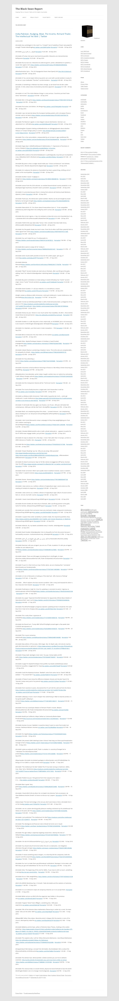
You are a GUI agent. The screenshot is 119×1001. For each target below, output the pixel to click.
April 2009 (83, 479)
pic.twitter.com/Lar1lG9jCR (24, 933)
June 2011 (83, 424)
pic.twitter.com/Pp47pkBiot (45, 951)
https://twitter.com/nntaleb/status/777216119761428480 (38, 754)
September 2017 (85, 260)
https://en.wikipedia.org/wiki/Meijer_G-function (41, 148)
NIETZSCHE (93, 159)
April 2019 (83, 218)
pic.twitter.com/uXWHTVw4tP (51, 666)
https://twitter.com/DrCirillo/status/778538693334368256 (52, 600)
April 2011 (83, 428)
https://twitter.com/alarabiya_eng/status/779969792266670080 (42, 343)
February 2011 (84, 433)
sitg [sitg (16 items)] (99, 535)
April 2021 (83, 178)
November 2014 (85, 334)
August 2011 (84, 420)
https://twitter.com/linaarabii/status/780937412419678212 (35, 240)
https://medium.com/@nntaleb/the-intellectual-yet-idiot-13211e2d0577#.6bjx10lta (41, 690)
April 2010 (83, 455)
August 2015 (84, 314)
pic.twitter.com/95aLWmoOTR (44, 920)
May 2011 (83, 426)
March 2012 (84, 404)
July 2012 (83, 396)
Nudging (53, 975)
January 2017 (84, 277)
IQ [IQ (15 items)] (92, 521)
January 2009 (84, 485)
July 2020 (83, 192)
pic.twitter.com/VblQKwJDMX (42, 512)
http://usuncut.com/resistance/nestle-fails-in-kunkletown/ (41, 718)
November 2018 (85, 229)
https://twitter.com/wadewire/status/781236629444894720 (51, 201)
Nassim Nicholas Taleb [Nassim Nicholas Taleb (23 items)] (90, 526)
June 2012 (83, 398)
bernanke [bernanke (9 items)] (83, 513)
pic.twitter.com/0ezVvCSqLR (62, 464)
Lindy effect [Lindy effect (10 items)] (84, 522)
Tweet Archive (58, 17)
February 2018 (84, 249)
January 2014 (84, 356)
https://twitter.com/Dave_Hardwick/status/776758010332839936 (41, 826)
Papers (82, 130)
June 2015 (83, 319)
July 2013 (83, 369)
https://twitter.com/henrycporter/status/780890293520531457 (37, 249)
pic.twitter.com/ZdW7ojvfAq (41, 47)
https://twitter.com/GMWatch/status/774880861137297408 (34, 962)
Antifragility (84, 102)
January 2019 (84, 224)
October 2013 (84, 363)
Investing (83, 123)
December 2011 (85, 411)
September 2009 (85, 470)
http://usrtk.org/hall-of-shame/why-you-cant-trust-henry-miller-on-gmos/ (44, 960)
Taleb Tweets (46, 17)
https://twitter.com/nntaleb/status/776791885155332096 (49, 811)
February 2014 (84, 354)
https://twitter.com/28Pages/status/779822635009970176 (49, 352)
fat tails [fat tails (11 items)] (88, 520)
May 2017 (83, 268)
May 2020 (83, 194)
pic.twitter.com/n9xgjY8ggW (43, 912)
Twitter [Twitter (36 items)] (84, 539)
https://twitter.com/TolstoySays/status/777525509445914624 (48, 734)
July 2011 (83, 422)
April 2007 (83, 499)
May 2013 (83, 374)
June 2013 (83, 371)
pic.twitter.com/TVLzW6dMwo (47, 727)
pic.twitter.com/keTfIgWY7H (42, 675)
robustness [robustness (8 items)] (95, 533)
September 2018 (85, 233)
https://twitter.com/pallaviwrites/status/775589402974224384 (35, 942)
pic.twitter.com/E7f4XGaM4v (53, 106)
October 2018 (84, 231)
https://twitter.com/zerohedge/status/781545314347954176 (50, 115)
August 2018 (84, 235)
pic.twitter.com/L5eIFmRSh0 (24, 150)
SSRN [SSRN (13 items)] (98, 537)
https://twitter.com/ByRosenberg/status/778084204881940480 (42, 637)
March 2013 (84, 378)
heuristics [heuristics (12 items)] (84, 521)
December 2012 (85, 385)
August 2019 (84, 209)
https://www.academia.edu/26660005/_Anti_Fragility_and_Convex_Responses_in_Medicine (43, 519)
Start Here (83, 137)
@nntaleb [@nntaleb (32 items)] (85, 509)
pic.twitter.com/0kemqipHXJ (60, 335)
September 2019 (85, 207)
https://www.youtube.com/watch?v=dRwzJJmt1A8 (39, 464)
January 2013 (84, 382)
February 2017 (84, 275)
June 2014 (83, 345)
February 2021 (84, 181)
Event (82, 113)
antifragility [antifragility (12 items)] (84, 512)
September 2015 (85, 312)
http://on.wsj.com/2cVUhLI (29, 872)
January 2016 (84, 303)
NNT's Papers (84, 60)
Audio (82, 106)
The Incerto (68, 975)
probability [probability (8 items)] (83, 533)
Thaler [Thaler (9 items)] (86, 538)
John (44, 977)
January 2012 (84, 409)
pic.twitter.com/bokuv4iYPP (28, 258)
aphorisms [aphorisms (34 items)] (93, 511)
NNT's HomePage (85, 64)
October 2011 (84, 415)
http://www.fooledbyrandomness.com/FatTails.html (31, 453)
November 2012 (85, 387)
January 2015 (84, 330)
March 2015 (84, 325)
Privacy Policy (34, 17)
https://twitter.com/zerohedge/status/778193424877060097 (37, 657)
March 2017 (84, 273)
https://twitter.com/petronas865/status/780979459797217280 (49, 231)
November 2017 (85, 255)
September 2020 (85, 187)
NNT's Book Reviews (86, 69)
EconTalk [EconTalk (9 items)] (99, 517)
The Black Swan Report (29, 8)
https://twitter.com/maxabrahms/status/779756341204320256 (54, 376)
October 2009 (84, 468)
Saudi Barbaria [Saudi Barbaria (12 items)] (92, 535)
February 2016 (84, 301)
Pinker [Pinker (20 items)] (83, 532)
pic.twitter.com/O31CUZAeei (50, 681)
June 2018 (83, 240)
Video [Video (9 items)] (89, 540)
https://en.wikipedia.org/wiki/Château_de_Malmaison (32, 940)
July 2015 (83, 317)
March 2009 (84, 481)
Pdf (81, 132)
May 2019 (83, 216)
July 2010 (83, 448)
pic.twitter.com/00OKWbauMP (42, 124)
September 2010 (85, 444)
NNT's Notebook (85, 71)
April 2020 (83, 196)
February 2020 (84, 200)
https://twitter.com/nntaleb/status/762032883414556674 (40, 629)
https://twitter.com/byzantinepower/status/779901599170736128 (52, 100)
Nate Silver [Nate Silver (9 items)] (98, 530)
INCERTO (83, 121)
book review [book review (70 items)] (88, 515)
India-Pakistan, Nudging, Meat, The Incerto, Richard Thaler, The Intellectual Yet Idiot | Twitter (43, 35)
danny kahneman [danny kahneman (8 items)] (85, 517)
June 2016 (83, 292)
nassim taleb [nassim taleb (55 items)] (88, 528)
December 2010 (85, 437)
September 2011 (85, 417)
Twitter (31, 975)
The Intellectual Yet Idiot (22, 977)
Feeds (82, 117)
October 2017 (84, 257)
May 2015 (83, 321)
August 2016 (84, 288)
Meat (49, 975)
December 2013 (85, 358)
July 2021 (83, 176)
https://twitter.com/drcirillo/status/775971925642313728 (55, 876)
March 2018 (84, 246)
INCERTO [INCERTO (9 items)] (89, 521)
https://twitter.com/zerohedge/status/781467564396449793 (41, 139)
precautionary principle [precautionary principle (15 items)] (94, 532)
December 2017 (85, 253)
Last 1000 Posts (85, 51)
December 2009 (85, 464)
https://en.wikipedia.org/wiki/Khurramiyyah (48, 315)
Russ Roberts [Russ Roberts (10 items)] (84, 535)
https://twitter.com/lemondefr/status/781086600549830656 (49, 65)
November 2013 (85, 360)
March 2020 (84, 198)
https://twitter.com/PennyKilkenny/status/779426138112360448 (46, 425)
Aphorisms (84, 104)
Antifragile (83, 99)
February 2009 (84, 483)
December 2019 (85, 202)
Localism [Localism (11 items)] (89, 522)
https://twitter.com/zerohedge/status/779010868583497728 (49, 479)
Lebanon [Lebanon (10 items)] (96, 521)
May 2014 (83, 347)
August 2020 (84, 189)
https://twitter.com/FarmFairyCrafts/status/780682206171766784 (42, 264)
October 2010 (84, 442)
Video (82, 141)
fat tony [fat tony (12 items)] (93, 520)
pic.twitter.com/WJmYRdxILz (47, 157)
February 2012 (84, 406)
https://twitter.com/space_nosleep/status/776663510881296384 (52, 848)
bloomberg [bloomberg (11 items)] (89, 513)
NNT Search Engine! (86, 53)
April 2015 (83, 323)
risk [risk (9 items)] (92, 533)
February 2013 (84, 380)
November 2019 (85, 205)
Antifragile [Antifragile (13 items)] (93, 510)
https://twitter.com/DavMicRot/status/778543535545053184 (55, 591)
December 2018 (85, 227)
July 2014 (83, 343)
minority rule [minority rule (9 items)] (96, 522)
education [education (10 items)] (83, 520)
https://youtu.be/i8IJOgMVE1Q (44, 473)
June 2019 (83, 213)
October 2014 (84, 336)
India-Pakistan (43, 975)
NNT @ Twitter (85, 62)
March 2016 (84, 299)
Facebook (83, 115)
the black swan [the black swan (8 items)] (91, 538)
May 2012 (83, 400)
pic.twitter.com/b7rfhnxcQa (33, 291)
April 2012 (83, 402)
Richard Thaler (60, 975)
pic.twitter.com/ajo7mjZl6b (60, 710)
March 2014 (84, 352)
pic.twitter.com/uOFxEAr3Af (31, 905)
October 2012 (84, 389)
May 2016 (83, 295)
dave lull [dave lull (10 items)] (91, 517)
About (24, 17)
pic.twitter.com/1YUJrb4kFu (26, 392)
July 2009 (83, 472)
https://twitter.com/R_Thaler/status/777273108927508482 (45, 743)
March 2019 (84, 220)
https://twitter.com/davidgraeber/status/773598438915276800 (37, 550)
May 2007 (83, 496)
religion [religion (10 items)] (88, 533)
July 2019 (83, 211)
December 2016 (85, 279)
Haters (82, 119)
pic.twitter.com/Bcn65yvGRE (29, 780)
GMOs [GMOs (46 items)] (99, 519)
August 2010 (84, 446)
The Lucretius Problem (91, 152)
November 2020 (85, 185)
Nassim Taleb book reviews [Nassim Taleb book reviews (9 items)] (88, 530)
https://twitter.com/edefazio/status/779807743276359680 (38, 361)
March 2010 (84, 457)
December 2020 (85, 183)
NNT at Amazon (85, 55)
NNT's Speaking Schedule (87, 58)
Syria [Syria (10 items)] (102, 537)
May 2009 (83, 477)
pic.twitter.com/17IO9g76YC (31, 804)
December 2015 (85, 306)
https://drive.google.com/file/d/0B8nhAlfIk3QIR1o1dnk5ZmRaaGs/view (37, 455)
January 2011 (84, 435)
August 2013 (84, 367)
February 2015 (84, 328)
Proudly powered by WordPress (32, 993)
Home (17, 17)
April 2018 (83, 244)
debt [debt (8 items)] (95, 517)
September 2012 (85, 391)
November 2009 (85, 466)
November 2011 (85, 413)
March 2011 (84, 431)
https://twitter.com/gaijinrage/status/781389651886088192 (40, 179)
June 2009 (83, 475)
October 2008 (84, 488)
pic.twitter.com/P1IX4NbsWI (48, 282)
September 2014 (85, 338)
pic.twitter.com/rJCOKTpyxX (24, 692)
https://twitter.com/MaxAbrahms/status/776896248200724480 (38, 786)
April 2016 (83, 297)
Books (82, 108)
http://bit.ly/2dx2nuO (65, 71)
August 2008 (84, 490)
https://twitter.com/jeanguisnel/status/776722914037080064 (40, 835)
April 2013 (83, 376)
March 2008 (84, 494)
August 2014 (84, 341)
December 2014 (85, 332)
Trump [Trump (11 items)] (97, 538)
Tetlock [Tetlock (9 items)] (82, 538)
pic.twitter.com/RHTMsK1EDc (47, 609)
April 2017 (83, 270)
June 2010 (83, 450)
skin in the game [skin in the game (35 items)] (89, 536)
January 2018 (84, 251)
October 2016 (84, 284)
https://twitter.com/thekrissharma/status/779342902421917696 (46, 444)
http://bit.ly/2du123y (27, 297)
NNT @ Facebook (85, 66)
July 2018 (83, 238)
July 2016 (83, 290)
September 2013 (85, 365)
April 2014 (83, 349)
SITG (82, 134)
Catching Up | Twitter (92, 156)
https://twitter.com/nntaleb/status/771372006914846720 (40, 618)
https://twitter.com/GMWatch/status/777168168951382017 (39, 701)
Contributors (84, 110)
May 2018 (83, 242)
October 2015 (84, 310)
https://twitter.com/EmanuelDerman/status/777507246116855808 (39, 569)
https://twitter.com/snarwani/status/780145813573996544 (50, 306)
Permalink (54, 47)
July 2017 (83, 264)
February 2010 (84, 459)
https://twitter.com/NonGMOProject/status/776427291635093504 (52, 857)
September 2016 (85, 286)
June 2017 (83, 266)
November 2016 (85, 281)
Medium (83, 128)
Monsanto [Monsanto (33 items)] (86, 524)
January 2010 (84, 461)
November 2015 (85, 308)
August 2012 (84, 393)
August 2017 (84, 262)
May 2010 (83, 453)
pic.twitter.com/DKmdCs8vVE (27, 898)
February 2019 (84, 222)
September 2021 (85, 174)
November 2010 (85, 439)
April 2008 (83, 492)
